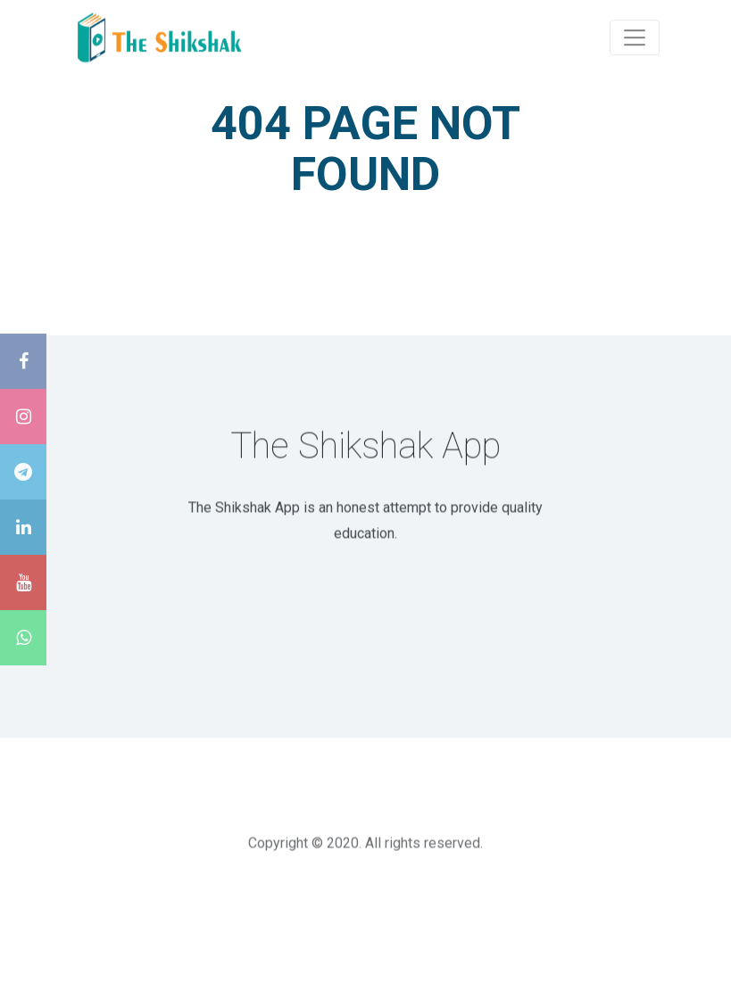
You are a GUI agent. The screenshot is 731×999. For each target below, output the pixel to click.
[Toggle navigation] (635, 36)
